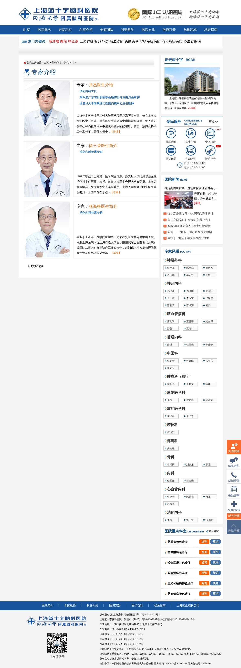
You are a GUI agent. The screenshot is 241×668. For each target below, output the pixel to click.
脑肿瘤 (54, 41)
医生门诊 (190, 135)
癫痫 (63, 41)
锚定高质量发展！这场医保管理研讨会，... (191, 188)
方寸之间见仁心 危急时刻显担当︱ (189, 219)
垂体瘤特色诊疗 (178, 552)
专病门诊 (210, 135)
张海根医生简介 (103, 206)
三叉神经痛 (88, 41)
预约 (215, 541)
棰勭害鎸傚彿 (234, 494)
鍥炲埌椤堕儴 (234, 530)
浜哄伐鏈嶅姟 (234, 450)
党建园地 (190, 29)
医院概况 (44, 29)
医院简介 (47, 605)
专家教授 (70, 605)
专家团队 (106, 29)
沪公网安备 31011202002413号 (177, 619)
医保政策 (171, 152)
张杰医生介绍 (101, 85)
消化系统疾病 (172, 41)
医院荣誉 (115, 605)
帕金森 (73, 41)
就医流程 (171, 135)
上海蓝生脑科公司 (188, 605)
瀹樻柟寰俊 (234, 464)
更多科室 (214, 531)
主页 (46, 62)
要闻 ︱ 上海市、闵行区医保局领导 (190, 232)
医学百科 (137, 605)
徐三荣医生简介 (103, 145)
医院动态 (65, 29)
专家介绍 (56, 62)
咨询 (204, 541)
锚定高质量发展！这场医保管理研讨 (190, 213)
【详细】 (115, 131)
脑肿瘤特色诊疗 (178, 541)
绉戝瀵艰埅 (234, 509)
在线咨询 (190, 152)
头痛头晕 (132, 41)
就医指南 (210, 29)
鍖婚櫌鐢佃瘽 (234, 479)
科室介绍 (85, 29)
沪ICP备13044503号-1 (148, 614)
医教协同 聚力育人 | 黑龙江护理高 (189, 225)
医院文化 (148, 29)
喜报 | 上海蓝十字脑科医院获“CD (188, 238)
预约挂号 (210, 152)
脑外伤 (103, 41)
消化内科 (69, 62)
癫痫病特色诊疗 (178, 573)
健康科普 (169, 29)
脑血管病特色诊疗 (179, 593)
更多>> (213, 121)
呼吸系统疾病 (150, 41)
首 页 (26, 29)
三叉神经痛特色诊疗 (180, 583)
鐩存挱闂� (234, 518)
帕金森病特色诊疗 (179, 562)
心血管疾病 (192, 41)
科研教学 (127, 29)
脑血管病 (117, 41)
